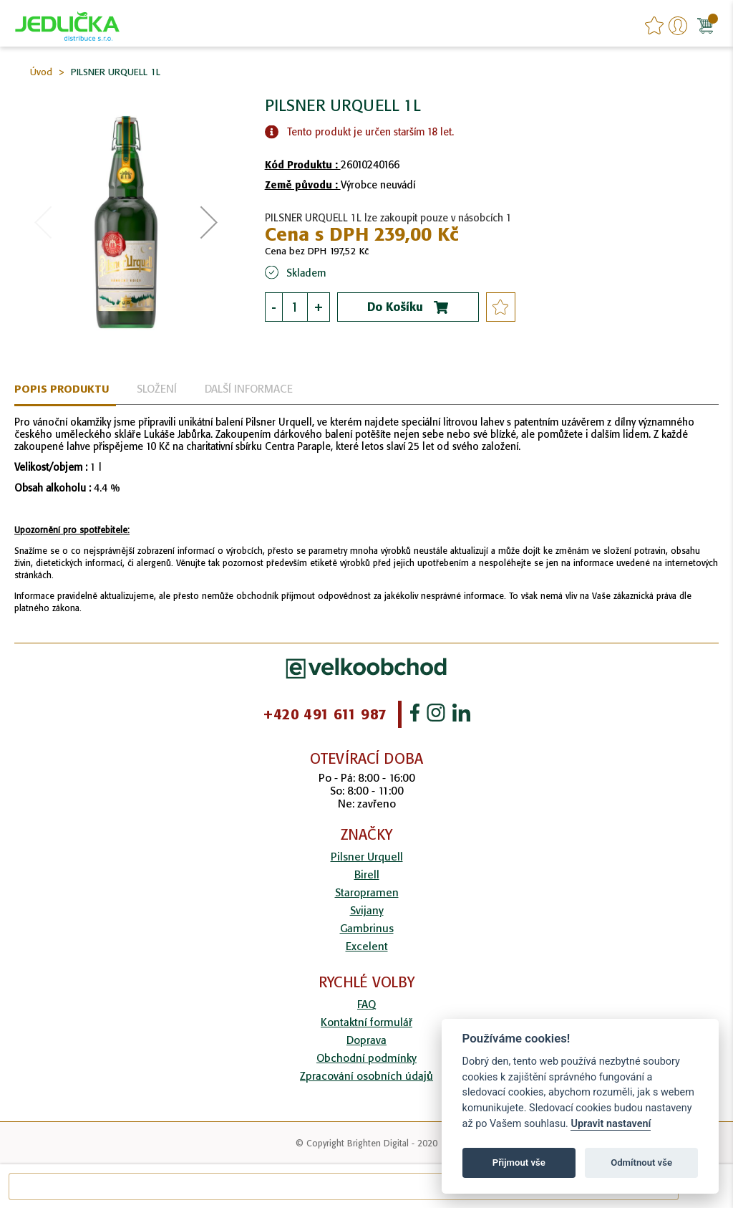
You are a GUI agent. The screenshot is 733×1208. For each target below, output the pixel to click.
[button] (209, 222)
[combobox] (344, 1186)
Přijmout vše (518, 1162)
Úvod (41, 72)
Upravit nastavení (611, 1124)
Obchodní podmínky (366, 1058)
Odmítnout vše (641, 1162)
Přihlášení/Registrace (678, 25)
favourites (654, 25)
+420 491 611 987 (325, 714)
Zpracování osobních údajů (366, 1076)
